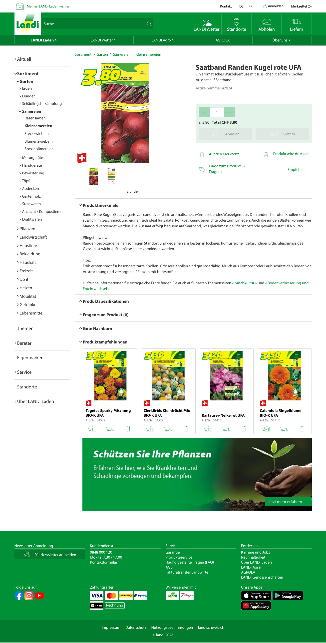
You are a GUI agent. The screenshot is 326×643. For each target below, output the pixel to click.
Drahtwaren (32, 219)
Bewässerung (33, 173)
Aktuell (24, 59)
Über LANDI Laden (35, 401)
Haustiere (28, 245)
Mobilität (28, 296)
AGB (169, 567)
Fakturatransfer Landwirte (187, 572)
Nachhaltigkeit (253, 557)
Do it (24, 279)
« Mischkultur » (244, 283)
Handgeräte (32, 165)
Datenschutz (135, 627)
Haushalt (28, 262)
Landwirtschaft (33, 237)
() (301, 6)
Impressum (111, 627)
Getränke (28, 304)
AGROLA (223, 40)
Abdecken (30, 188)
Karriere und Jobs (255, 552)
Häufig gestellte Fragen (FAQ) (190, 562)
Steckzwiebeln (37, 133)
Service (24, 372)
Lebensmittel (32, 313)
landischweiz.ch (211, 627)
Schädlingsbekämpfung (42, 103)
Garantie (173, 552)
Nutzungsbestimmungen (172, 627)
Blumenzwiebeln (39, 141)
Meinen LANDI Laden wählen (48, 6)
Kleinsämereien (38, 125)
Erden (27, 88)
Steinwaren (31, 203)
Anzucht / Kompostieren (42, 211)
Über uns (279, 40)
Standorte (27, 387)
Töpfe (26, 180)
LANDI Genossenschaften (262, 577)
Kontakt (226, 6)
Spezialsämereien (39, 148)
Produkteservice (179, 557)
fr (251, 6)
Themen (25, 328)
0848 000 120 (101, 552)
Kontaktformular (103, 562)
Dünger (28, 96)
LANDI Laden (42, 40)
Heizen (26, 288)
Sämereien (31, 111)
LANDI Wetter (101, 40)
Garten (26, 81)
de (241, 6)
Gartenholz (31, 196)
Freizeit (26, 271)
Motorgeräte (32, 157)
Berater (24, 343)
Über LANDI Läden (256, 562)
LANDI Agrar (251, 567)
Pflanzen (27, 228)
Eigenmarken (30, 357)
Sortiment (28, 73)
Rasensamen (35, 118)
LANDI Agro (161, 40)
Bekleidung (30, 254)
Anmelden (276, 5)
